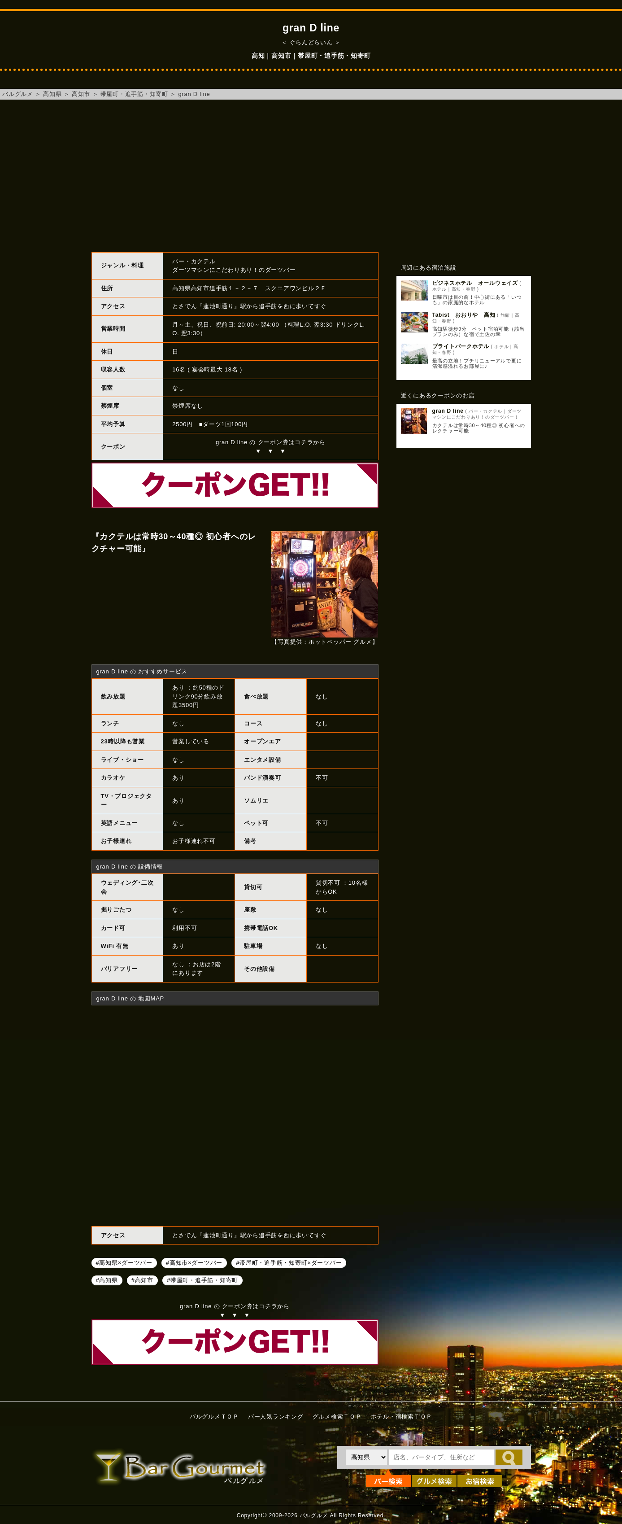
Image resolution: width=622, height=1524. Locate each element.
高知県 (52, 94)
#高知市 (142, 1279)
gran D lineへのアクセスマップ (234, 1114)
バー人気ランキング (276, 1416)
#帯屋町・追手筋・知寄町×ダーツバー (289, 1262)
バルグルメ (17, 94)
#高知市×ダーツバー (194, 1262)
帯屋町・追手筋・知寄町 (134, 94)
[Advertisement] (311, 176)
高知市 (81, 94)
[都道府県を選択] (366, 1457)
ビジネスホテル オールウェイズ (475, 283)
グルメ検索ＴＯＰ (337, 1416)
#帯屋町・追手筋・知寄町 (202, 1279)
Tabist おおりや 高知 (464, 315)
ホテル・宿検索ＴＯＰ (402, 1416)
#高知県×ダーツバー (124, 1262)
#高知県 (107, 1279)
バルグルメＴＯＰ (214, 1416)
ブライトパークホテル (461, 346)
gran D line (194, 94)
